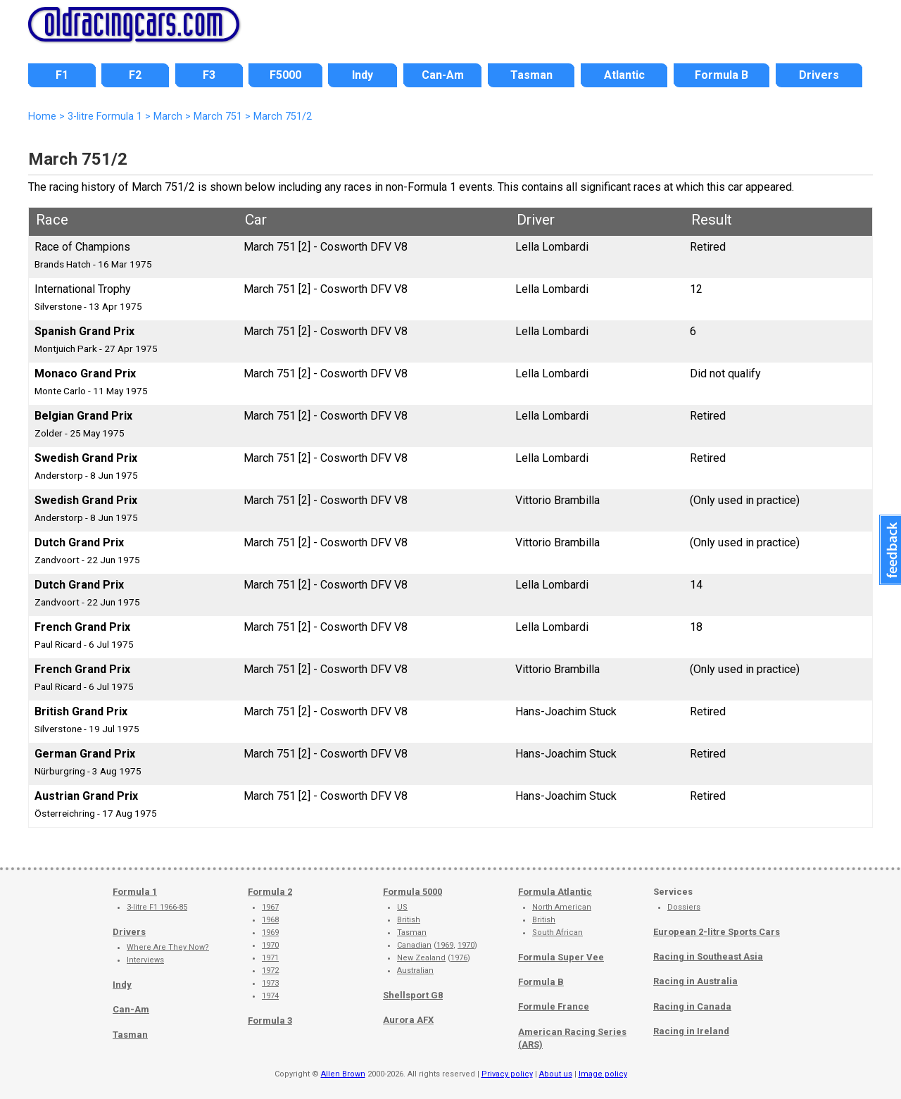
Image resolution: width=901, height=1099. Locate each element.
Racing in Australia (695, 981)
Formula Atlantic (555, 891)
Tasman (130, 1034)
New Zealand (421, 957)
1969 (270, 932)
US (402, 907)
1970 (270, 945)
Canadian (414, 945)
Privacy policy (507, 1074)
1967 (270, 907)
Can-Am (131, 1009)
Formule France (553, 1006)
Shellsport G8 (413, 995)
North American (561, 907)
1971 (270, 957)
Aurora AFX (408, 1020)
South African (557, 932)
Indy (122, 984)
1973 (270, 983)
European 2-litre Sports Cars (716, 932)
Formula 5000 (412, 891)
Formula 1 (135, 891)
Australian (415, 970)
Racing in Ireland (691, 1031)
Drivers (129, 932)
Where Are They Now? (168, 947)
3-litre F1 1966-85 (157, 907)
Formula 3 (270, 1020)
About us (555, 1074)
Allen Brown (343, 1074)
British (408, 919)
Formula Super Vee (561, 957)
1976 (458, 957)
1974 (270, 995)
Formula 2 (270, 891)
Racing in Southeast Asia (708, 956)
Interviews (145, 960)
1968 (270, 919)
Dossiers (683, 907)
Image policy (603, 1074)
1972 (270, 970)
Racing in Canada (692, 1006)
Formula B (541, 981)
